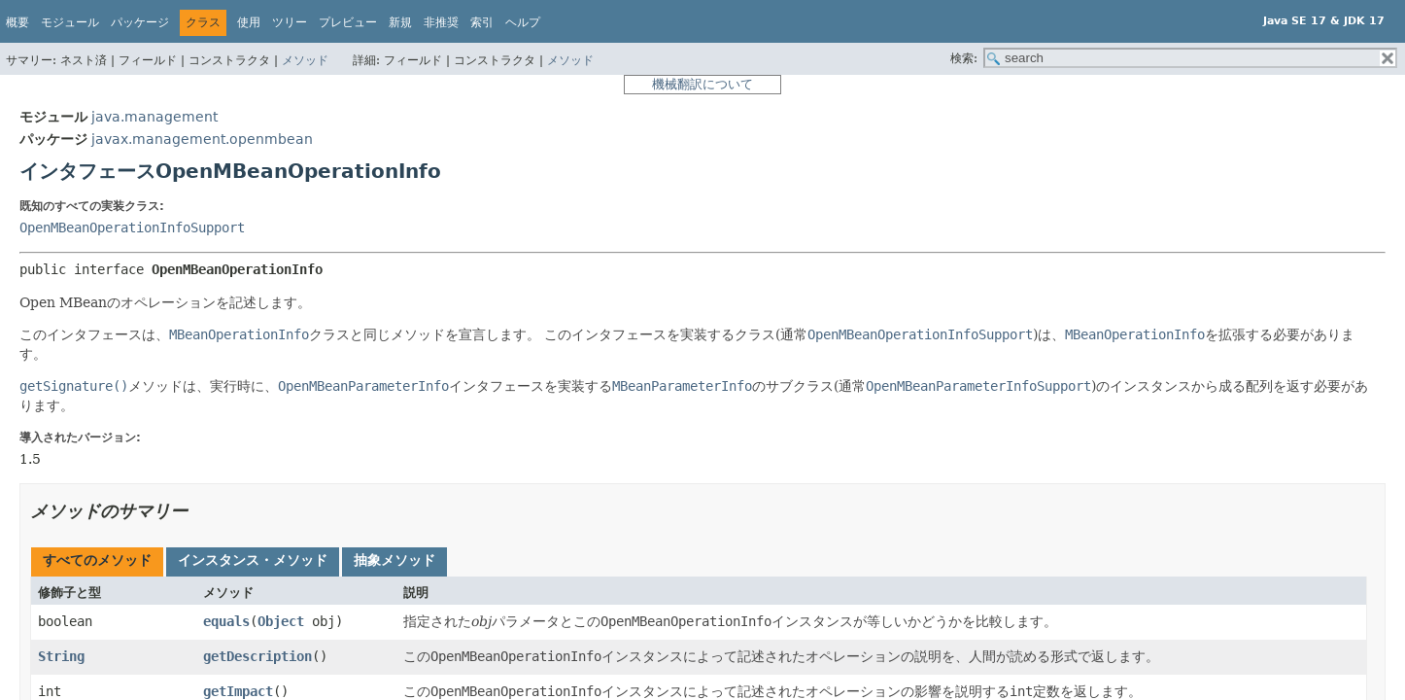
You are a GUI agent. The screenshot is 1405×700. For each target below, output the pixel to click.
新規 (400, 22)
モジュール (70, 22)
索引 (482, 22)
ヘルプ (522, 22)
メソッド (305, 60)
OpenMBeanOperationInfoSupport (132, 227)
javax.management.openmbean (202, 139)
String (61, 656)
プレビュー (348, 22)
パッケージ (140, 22)
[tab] (97, 562)
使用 (248, 22)
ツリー (289, 22)
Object (280, 621)
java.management (154, 116)
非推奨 (441, 22)
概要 (17, 22)
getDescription (257, 656)
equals (226, 621)
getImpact (238, 691)
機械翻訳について (702, 84)
